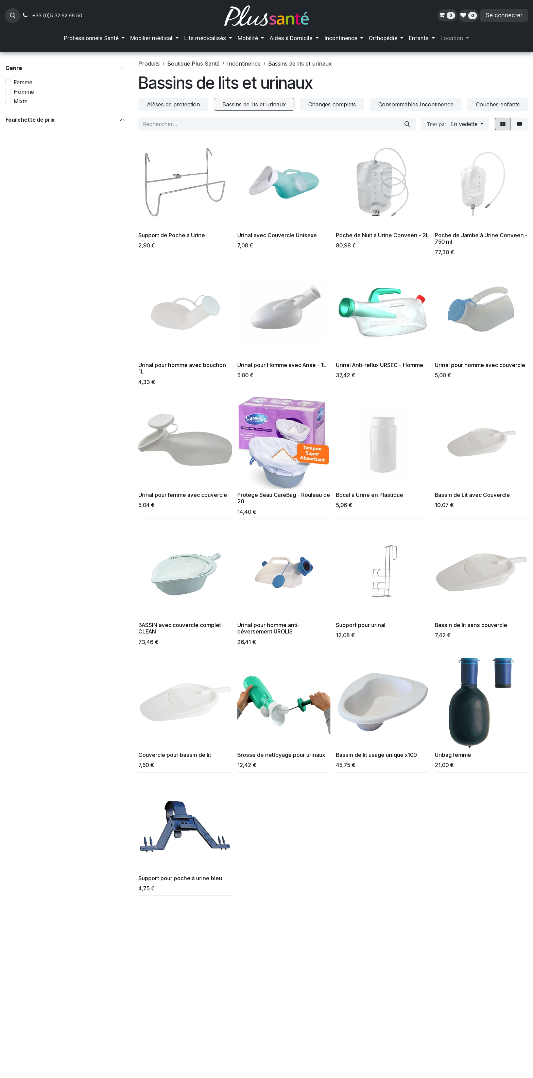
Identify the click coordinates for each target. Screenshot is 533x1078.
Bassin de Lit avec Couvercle (472, 494)
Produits (149, 63)
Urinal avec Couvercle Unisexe (277, 235)
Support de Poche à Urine (171, 235)
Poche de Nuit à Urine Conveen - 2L (382, 235)
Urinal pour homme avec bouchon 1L (182, 368)
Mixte (21, 101)
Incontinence (244, 63)
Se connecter (504, 15)
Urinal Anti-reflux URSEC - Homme (379, 365)
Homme (24, 91)
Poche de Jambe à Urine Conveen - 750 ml (481, 238)
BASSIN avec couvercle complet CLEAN (179, 628)
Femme (23, 82)
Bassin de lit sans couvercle (471, 625)
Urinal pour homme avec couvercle (480, 365)
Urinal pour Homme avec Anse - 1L (281, 365)
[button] (12, 15)
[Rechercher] (407, 124)
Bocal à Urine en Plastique (369, 494)
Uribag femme (453, 754)
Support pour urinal (360, 625)
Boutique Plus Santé (193, 63)
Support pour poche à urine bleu (180, 878)
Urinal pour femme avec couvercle (182, 494)
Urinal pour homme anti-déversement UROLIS (268, 628)
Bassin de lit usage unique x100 (376, 754)
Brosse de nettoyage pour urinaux (281, 754)
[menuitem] (94, 38)
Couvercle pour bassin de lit (174, 754)
